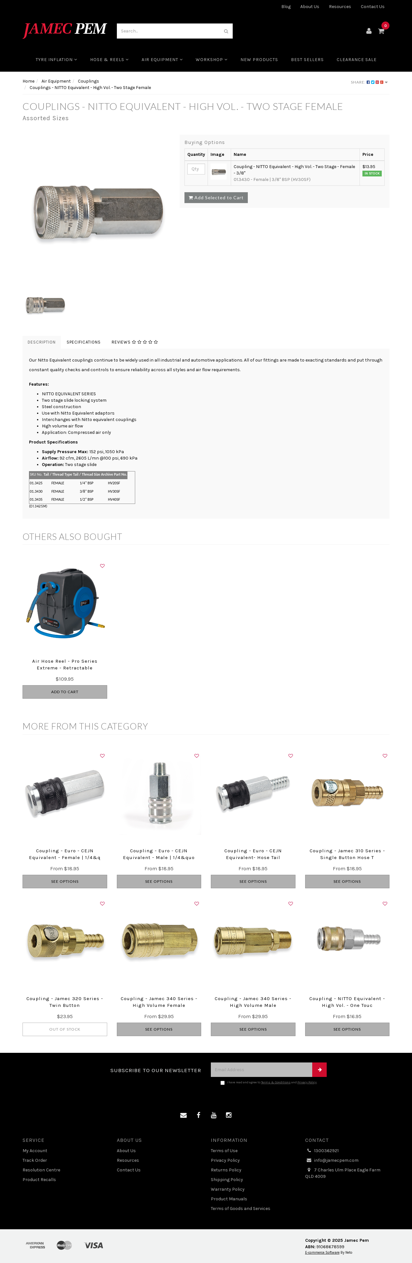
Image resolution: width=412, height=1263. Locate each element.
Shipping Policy (227, 1179)
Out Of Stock (64, 1029)
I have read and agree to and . (268, 1082)
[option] (96, 208)
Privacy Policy (307, 1082)
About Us (309, 6)
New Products (259, 59)
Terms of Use (224, 1150)
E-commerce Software (322, 1252)
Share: (369, 82)
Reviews (135, 342)
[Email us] (183, 1115)
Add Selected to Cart (216, 197)
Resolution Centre (41, 1170)
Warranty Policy (228, 1189)
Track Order (35, 1160)
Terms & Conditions (276, 1082)
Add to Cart (65, 691)
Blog (286, 6)
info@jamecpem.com (332, 1160)
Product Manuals (229, 1199)
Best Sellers (307, 59)
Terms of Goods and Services (240, 1208)
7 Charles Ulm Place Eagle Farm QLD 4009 (342, 1173)
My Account (35, 1150)
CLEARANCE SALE (357, 59)
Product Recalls (39, 1179)
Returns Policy (226, 1170)
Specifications (84, 342)
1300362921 (322, 1151)
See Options (65, 881)
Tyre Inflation (56, 59)
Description (42, 342)
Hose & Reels (109, 59)
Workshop (212, 59)
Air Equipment (162, 59)
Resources (340, 6)
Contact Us (373, 6)
